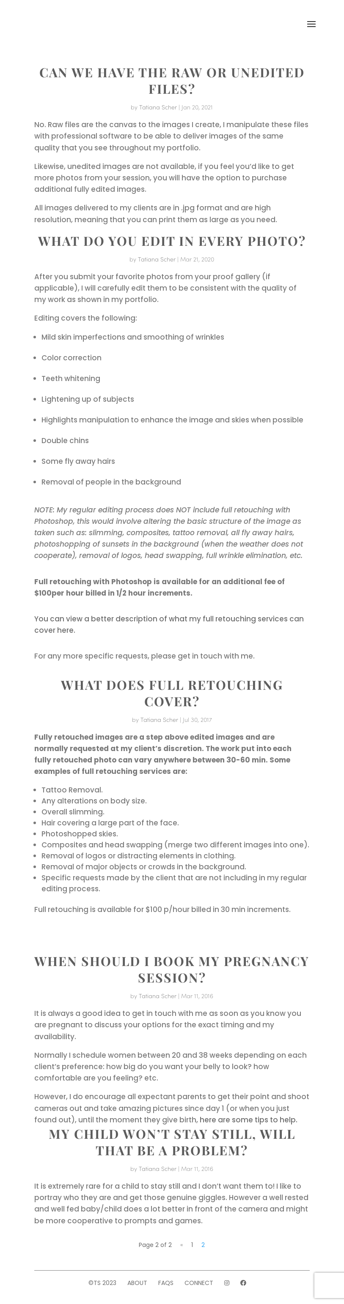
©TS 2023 (102, 1283)
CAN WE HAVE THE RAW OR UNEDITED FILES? (172, 80)
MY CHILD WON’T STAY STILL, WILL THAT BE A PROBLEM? (172, 1142)
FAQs (165, 1283)
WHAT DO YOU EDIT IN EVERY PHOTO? (172, 240)
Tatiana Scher (158, 107)
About (137, 1283)
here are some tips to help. (248, 1120)
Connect (198, 1283)
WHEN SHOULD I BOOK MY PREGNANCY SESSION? (171, 969)
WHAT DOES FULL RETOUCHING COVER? (172, 693)
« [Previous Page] (181, 1245)
